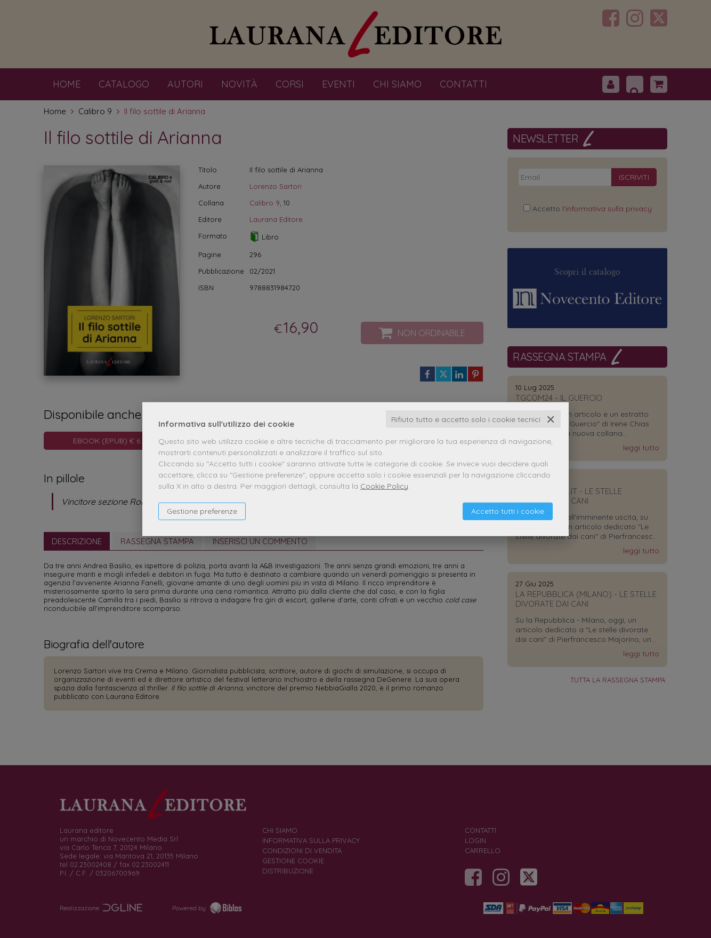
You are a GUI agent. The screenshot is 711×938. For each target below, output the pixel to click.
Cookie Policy (384, 485)
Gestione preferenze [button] (202, 510)
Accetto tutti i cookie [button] (507, 510)
